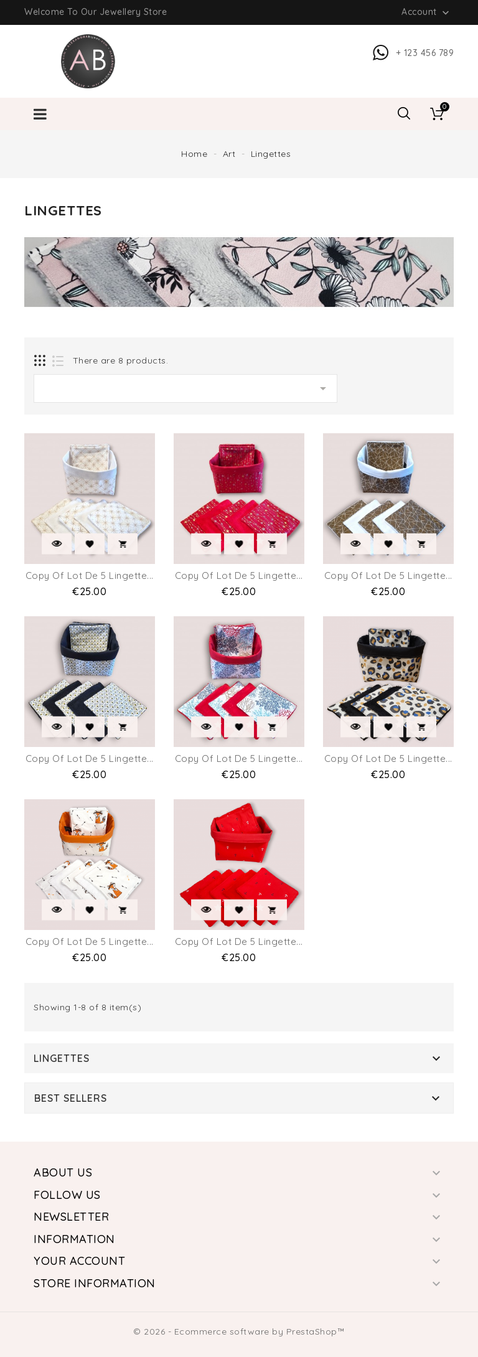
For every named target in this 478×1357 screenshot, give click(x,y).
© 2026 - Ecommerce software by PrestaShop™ (239, 1331)
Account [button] (426, 12)
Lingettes (62, 1058)
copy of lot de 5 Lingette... (90, 575)
